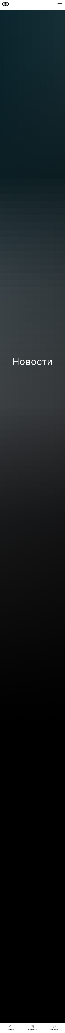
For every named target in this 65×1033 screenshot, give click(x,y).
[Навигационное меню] (60, 5)
